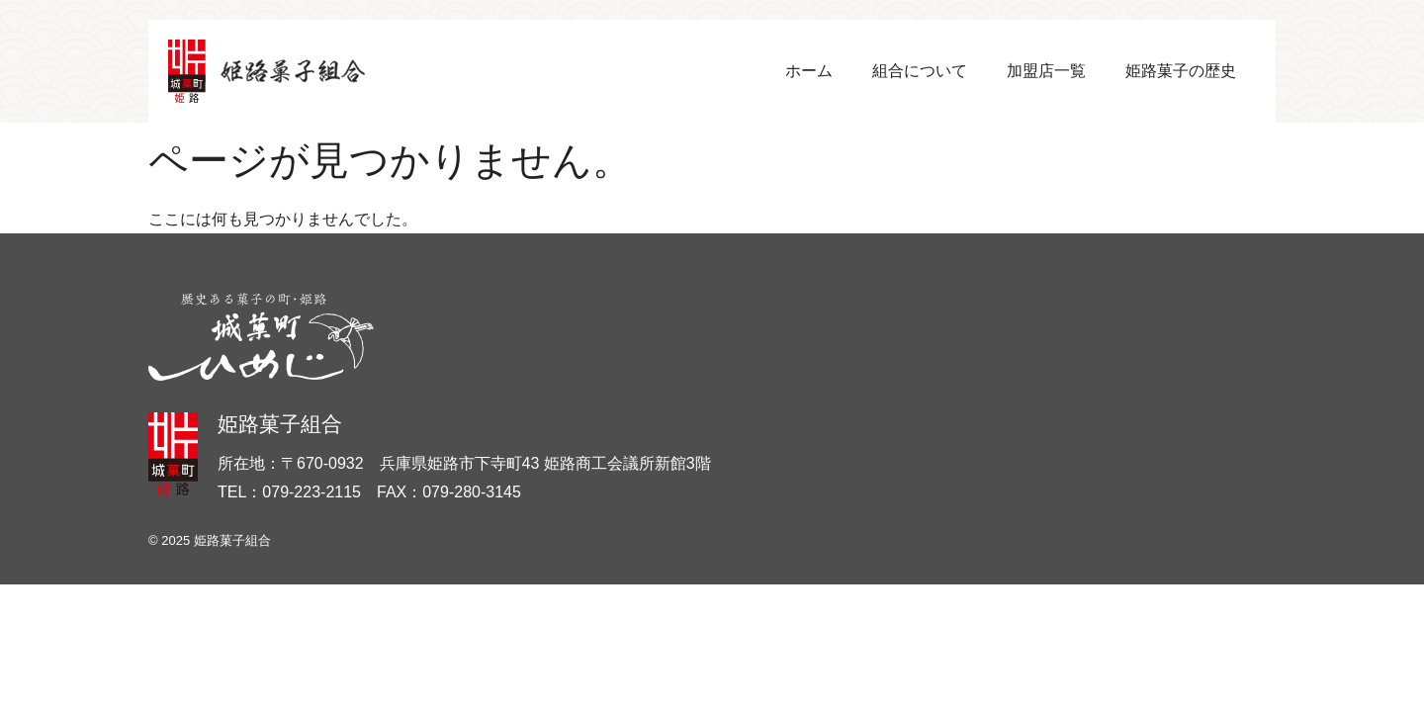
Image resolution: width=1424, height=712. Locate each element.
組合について (919, 70)
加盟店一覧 (1046, 70)
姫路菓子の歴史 (1180, 70)
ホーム (809, 70)
